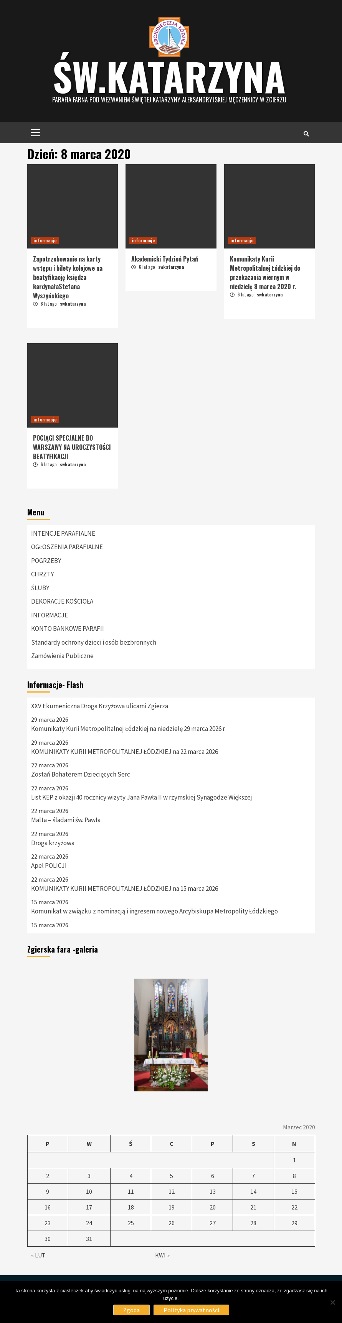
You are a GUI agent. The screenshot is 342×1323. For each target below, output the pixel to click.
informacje (44, 240)
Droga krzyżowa (52, 843)
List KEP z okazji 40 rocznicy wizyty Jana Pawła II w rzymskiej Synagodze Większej (141, 797)
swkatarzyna (73, 303)
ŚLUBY (40, 588)
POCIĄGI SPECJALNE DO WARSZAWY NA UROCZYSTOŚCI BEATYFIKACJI (72, 447)
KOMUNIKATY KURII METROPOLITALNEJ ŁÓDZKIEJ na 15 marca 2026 (124, 888)
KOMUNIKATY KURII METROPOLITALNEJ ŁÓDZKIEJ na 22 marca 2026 (124, 751)
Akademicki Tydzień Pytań (164, 258)
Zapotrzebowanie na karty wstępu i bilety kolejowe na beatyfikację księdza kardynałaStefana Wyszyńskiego (67, 277)
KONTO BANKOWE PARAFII (67, 628)
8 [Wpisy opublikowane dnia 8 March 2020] (294, 1176)
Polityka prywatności (191, 1310)
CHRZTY (42, 574)
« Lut (38, 1255)
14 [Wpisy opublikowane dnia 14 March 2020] (253, 1191)
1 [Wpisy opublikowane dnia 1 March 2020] (294, 1160)
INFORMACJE (49, 615)
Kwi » (162, 1255)
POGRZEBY (46, 560)
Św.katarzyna (169, 76)
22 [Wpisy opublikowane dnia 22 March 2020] (294, 1207)
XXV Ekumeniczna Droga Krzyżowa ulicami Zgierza (99, 706)
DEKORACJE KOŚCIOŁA (62, 601)
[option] (171, 1035)
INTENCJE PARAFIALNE (63, 533)
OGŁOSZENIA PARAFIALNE (67, 547)
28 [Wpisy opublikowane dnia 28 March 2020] (253, 1223)
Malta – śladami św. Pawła (66, 820)
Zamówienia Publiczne (62, 656)
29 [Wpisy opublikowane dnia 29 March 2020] (294, 1223)
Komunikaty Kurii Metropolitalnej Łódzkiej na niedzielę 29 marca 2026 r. (128, 728)
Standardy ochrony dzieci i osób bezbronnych (93, 642)
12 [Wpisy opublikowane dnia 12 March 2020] (172, 1191)
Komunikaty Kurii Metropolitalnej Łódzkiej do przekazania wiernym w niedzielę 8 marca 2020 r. (265, 272)
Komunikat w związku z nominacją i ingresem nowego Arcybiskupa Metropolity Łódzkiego (154, 911)
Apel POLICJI (49, 865)
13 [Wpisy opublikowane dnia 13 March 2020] (213, 1191)
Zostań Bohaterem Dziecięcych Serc (80, 774)
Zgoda (131, 1310)
